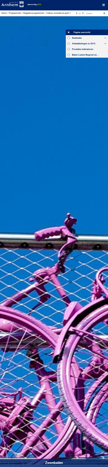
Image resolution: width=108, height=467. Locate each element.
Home (4, 13)
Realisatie (77, 38)
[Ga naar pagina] (79, 13)
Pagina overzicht (82, 32)
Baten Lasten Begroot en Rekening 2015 (90, 55)
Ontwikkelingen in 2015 (83, 43)
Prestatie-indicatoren (82, 49)
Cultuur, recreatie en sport (57, 13)
